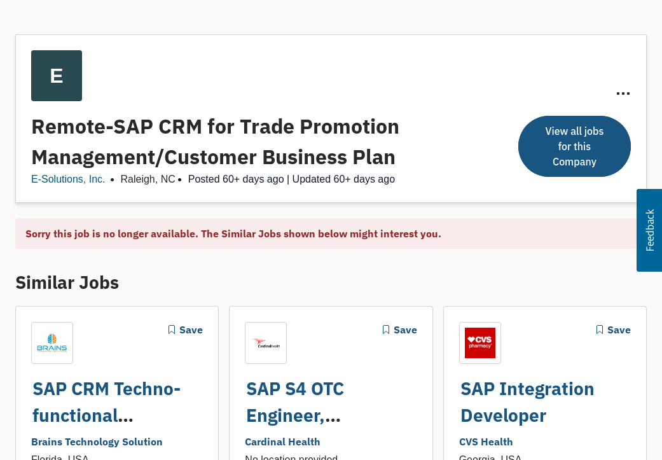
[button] (649, 230)
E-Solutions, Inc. (68, 179)
